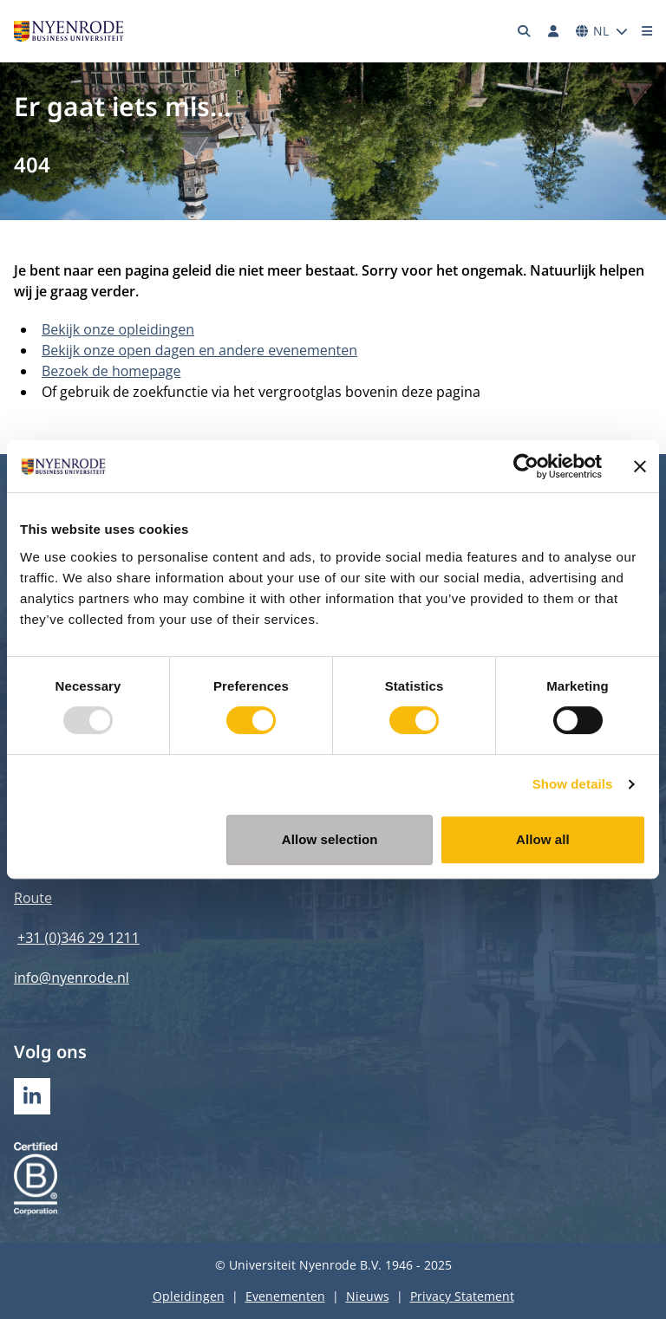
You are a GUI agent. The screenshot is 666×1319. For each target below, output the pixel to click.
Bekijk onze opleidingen (118, 329)
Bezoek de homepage (111, 370)
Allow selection (330, 839)
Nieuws (367, 1296)
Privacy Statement (462, 1296)
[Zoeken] (524, 31)
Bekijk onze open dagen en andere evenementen (199, 350)
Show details (572, 783)
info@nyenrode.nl (71, 977)
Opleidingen (189, 1296)
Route (33, 897)
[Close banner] (640, 466)
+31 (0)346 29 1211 (78, 937)
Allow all (543, 839)
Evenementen (285, 1296)
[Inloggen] (553, 31)
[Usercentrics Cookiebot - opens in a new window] (526, 466)
